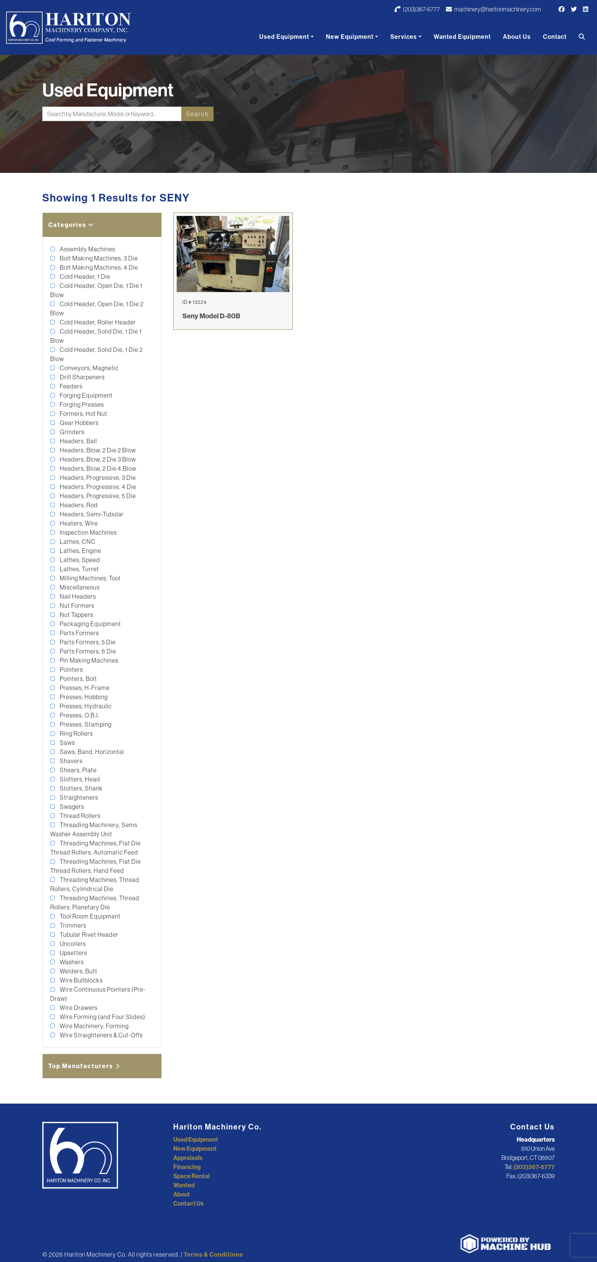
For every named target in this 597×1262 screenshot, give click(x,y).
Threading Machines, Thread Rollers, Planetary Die (94, 902)
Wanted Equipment (462, 36)
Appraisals (188, 1157)
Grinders (72, 432)
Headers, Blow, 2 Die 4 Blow (97, 468)
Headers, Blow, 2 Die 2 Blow (97, 450)
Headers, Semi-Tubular (91, 514)
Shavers (71, 761)
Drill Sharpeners (82, 377)
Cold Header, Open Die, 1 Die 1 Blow (96, 290)
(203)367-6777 (417, 9)
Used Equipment (284, 36)
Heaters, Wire (78, 523)
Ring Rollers (76, 733)
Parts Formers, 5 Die (87, 642)
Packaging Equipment (90, 624)
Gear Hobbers (79, 423)
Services (403, 36)
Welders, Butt (78, 971)
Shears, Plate (78, 770)
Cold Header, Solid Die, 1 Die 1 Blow (96, 335)
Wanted (184, 1185)
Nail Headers (77, 596)
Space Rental (191, 1176)
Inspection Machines (88, 532)
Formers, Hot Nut (83, 413)
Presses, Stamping (85, 724)
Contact (555, 36)
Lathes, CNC (77, 541)
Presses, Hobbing (83, 697)
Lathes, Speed (79, 560)
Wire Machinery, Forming (94, 1026)
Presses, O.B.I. (79, 715)
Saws (67, 742)
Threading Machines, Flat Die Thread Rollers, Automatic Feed (95, 847)
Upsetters (73, 953)
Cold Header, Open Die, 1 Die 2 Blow (97, 308)
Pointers (71, 669)
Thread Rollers (80, 816)
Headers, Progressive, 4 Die (97, 486)
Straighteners (78, 797)
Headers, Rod (78, 505)
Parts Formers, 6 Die (87, 651)
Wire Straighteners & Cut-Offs (101, 1035)
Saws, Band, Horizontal (91, 752)
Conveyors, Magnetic (89, 368)
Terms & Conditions (213, 1254)
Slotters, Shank (81, 788)
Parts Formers (79, 633)
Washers (71, 962)
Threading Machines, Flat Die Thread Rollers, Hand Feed (95, 866)
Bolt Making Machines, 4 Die (98, 267)
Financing (187, 1167)
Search (197, 114)
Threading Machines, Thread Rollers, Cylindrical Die (94, 884)
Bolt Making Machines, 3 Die (98, 258)
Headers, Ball (78, 441)
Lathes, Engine (80, 550)
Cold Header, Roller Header (97, 322)
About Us (517, 36)
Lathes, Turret (79, 569)
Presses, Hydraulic (85, 706)
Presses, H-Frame (84, 688)
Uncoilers (72, 943)
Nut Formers (76, 605)
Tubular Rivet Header (88, 934)
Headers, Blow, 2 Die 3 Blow (97, 459)
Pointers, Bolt (78, 678)
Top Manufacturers (84, 1066)
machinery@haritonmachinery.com (493, 9)
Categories (71, 224)
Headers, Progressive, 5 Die (97, 496)
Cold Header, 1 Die (84, 276)
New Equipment (350, 36)
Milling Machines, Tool (89, 578)
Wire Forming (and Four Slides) (102, 1017)
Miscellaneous (79, 587)
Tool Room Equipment (90, 916)
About (181, 1194)
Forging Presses (81, 404)
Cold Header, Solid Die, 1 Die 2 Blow (96, 354)
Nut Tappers (76, 614)
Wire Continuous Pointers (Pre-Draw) (97, 994)
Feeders (71, 386)
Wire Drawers (78, 1007)
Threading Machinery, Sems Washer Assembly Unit (93, 829)
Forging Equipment (86, 395)
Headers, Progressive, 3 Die (97, 477)
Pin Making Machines (88, 660)
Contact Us (188, 1203)
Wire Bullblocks (81, 980)
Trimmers (72, 925)
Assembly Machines (87, 249)
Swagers (71, 806)
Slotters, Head (79, 779)
